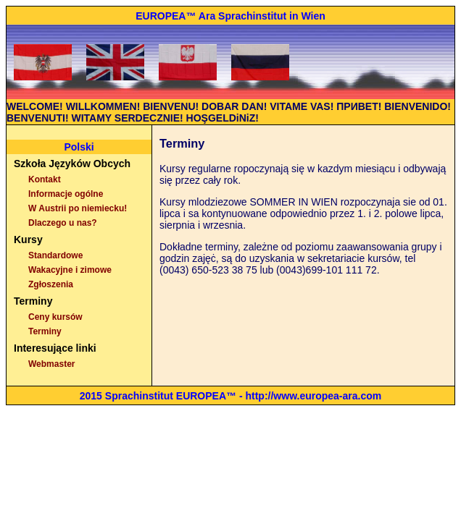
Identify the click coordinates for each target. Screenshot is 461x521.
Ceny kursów (55, 317)
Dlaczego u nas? (62, 223)
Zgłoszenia (50, 284)
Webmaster (51, 364)
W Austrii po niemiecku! (77, 208)
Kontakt (44, 179)
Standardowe (55, 255)
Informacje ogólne (65, 194)
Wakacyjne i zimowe (70, 270)
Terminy (45, 331)
